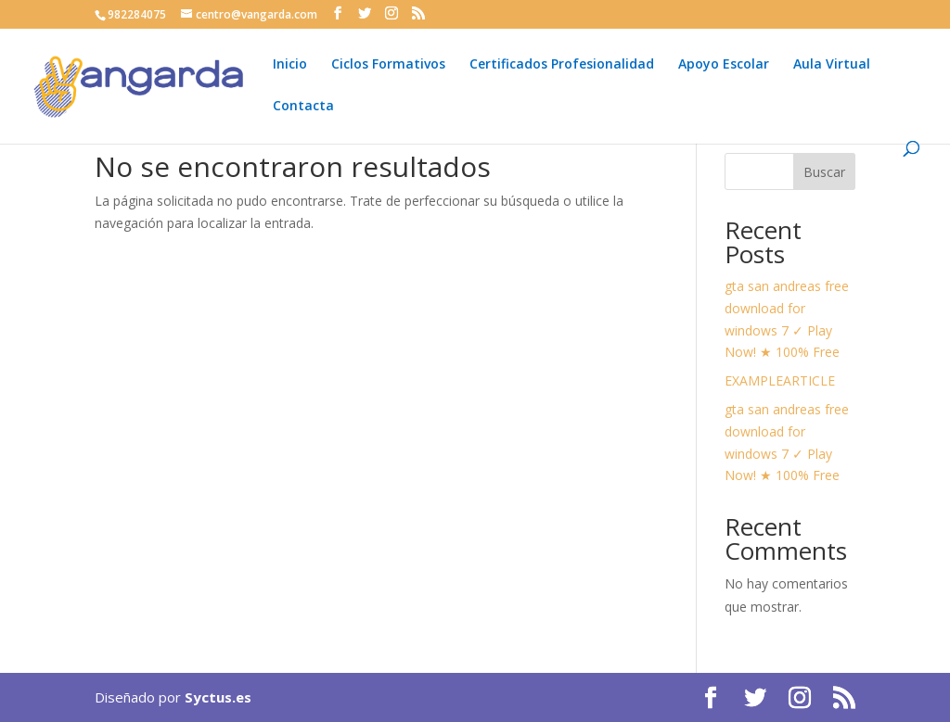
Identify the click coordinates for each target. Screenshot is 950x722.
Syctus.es (218, 697)
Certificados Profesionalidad (561, 64)
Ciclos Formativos (388, 64)
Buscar (824, 172)
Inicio (290, 64)
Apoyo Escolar (723, 64)
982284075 (137, 14)
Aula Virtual (831, 64)
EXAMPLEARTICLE (780, 380)
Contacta (303, 106)
